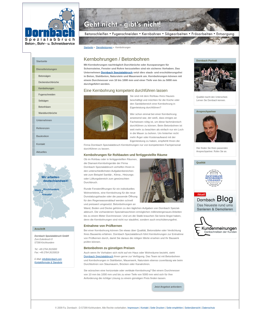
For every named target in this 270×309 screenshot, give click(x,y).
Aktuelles (41, 151)
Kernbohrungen (46, 88)
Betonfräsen (44, 107)
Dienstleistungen (104, 47)
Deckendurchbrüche (48, 82)
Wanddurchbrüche (47, 113)
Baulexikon (42, 136)
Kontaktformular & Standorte (48, 262)
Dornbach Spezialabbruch (117, 72)
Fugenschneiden (46, 94)
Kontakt (40, 143)
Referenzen (42, 128)
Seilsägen (43, 101)
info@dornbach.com (52, 259)
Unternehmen (44, 120)
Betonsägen (44, 76)
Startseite (88, 47)
